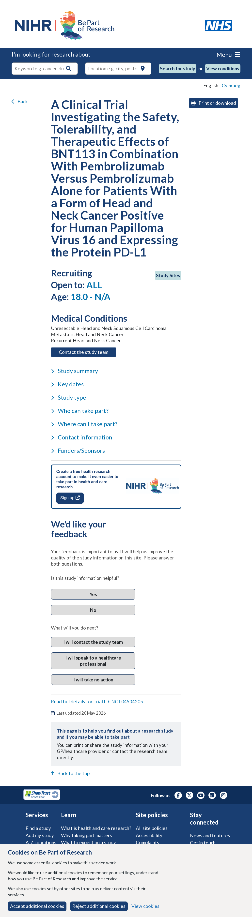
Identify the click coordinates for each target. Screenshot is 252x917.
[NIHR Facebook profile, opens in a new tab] (178, 795)
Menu (228, 54)
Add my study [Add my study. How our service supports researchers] (40, 835)
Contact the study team (87, 351)
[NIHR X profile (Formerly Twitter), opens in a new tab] (189, 795)
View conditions (222, 68)
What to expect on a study (88, 842)
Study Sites (168, 275)
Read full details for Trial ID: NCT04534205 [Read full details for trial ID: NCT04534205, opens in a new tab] (97, 701)
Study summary (74, 370)
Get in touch (203, 842)
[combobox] (45, 68)
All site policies (152, 828)
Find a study (38, 828)
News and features (210, 835)
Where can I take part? (84, 423)
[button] (68, 68)
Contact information (81, 437)
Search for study (177, 68)
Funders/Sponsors (78, 450)
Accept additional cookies (37, 906)
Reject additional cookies (99, 906)
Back (20, 101)
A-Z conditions (41, 842)
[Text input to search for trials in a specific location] (118, 68)
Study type (68, 397)
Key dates (67, 384)
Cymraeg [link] (231, 85)
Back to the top (70, 773)
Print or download (213, 103)
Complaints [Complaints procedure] (147, 842)
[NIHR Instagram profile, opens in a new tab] (223, 795)
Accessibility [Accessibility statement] (149, 835)
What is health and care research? (96, 828)
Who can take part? (80, 410)
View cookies (145, 906)
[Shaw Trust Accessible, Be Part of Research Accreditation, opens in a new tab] (42, 795)
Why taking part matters (86, 835)
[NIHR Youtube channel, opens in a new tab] (201, 795)
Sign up (70, 498)
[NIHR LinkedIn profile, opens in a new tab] (212, 795)
